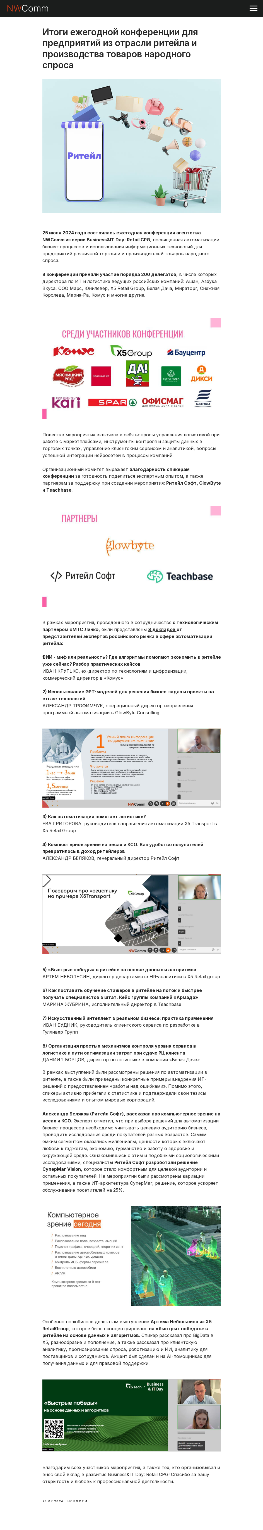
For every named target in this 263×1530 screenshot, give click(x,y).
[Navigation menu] (253, 8)
